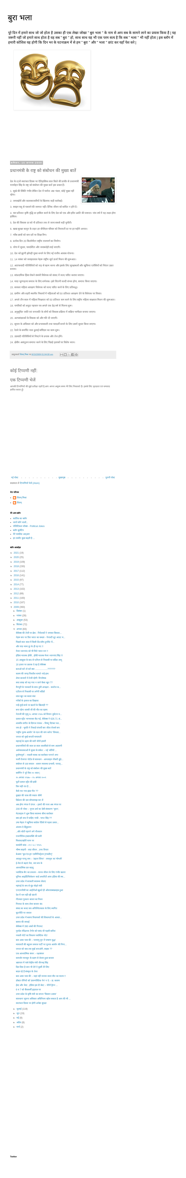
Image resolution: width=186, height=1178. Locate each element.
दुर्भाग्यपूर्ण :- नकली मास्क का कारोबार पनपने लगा (37, 755)
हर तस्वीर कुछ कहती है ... (24, 538)
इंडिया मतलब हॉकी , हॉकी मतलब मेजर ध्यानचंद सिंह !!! (39, 655)
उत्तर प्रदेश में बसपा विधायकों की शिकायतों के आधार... (39, 917)
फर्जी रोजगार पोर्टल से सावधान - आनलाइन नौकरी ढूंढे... (39, 759)
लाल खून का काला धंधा (25, 696)
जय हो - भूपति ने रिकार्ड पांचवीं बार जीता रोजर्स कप (38, 727)
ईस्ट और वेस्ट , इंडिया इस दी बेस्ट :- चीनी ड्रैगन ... (37, 985)
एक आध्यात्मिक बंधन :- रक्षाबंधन (30, 953)
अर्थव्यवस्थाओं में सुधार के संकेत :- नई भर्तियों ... (36, 750)
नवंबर (19, 615)
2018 (17, 566)
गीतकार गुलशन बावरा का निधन (29, 899)
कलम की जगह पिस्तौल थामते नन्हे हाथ (32, 673)
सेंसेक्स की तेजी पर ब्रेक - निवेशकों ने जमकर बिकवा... (39, 633)
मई (18, 1017)
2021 (17, 552)
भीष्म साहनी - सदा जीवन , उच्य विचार (32, 849)
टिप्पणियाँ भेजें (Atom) (30, 483)
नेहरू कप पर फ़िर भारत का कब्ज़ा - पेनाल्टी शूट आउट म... (40, 637)
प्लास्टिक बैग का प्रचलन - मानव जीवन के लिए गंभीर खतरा (40, 872)
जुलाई (19, 1009)
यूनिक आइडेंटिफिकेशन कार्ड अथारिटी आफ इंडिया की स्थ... (40, 876)
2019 (17, 562)
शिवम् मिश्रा (22, 497)
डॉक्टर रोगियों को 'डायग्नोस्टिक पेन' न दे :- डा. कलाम (38, 980)
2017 (17, 571)
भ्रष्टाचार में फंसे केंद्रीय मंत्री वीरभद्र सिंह (32, 962)
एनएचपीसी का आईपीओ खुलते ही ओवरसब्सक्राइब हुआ (39, 890)
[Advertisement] (63, 1063)
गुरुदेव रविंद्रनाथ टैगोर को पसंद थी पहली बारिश (35, 931)
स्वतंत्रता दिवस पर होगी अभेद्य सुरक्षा (31, 1003)
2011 (17, 598)
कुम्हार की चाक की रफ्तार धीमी (29, 795)
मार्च (18, 1027)
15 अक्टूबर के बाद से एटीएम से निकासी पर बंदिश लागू (39, 660)
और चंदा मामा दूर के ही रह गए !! (29, 646)
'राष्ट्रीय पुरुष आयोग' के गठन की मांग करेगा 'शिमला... (38, 732)
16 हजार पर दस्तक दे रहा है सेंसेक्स (31, 664)
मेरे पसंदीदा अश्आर (21, 534)
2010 (17, 602)
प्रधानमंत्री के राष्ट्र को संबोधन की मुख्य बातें (33, 768)
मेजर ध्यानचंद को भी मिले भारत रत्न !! (32, 651)
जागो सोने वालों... (20, 522)
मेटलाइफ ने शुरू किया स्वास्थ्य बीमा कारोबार (34, 813)
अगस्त (19, 629)
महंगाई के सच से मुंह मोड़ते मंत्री (29, 885)
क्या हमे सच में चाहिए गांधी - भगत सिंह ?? (34, 818)
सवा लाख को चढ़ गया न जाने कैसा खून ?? (34, 682)
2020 (17, 557)
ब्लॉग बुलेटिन (18, 530)
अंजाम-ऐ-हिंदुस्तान (23, 827)
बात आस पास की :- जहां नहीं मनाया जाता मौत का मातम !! (41, 976)
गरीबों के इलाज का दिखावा (27, 700)
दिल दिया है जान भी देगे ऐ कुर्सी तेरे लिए (32, 967)
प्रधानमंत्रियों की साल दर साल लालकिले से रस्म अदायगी (39, 745)
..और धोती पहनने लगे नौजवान (29, 831)
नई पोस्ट (14, 477)
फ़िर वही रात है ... (23, 786)
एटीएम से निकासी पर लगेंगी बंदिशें (30, 691)
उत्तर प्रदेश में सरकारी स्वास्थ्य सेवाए (31, 881)
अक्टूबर (19, 620)
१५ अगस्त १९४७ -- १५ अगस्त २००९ (31, 777)
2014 (17, 584)
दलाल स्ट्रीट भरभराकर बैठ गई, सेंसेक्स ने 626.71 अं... (39, 718)
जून (18, 1013)
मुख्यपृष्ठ (62, 477)
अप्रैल (19, 1022)
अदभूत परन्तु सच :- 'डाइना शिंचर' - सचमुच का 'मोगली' (39, 858)
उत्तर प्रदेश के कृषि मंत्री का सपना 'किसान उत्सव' (36, 994)
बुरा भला (20, 17)
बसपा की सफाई (22, 922)
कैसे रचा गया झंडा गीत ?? (27, 791)
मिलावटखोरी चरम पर (25, 840)
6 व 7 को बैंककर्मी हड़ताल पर (28, 989)
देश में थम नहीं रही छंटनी (26, 894)
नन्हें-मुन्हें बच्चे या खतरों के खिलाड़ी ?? (32, 705)
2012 (17, 593)
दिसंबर (19, 611)
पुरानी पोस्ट (110, 477)
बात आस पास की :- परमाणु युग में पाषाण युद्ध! (36, 940)
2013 (17, 589)
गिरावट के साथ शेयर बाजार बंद (29, 904)
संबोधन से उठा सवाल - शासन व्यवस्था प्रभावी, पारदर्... (39, 763)
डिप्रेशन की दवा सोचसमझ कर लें (29, 800)
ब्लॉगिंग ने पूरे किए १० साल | (28, 773)
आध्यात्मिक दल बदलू (25, 867)
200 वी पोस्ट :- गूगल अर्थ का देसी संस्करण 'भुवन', (37, 809)
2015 (17, 579)
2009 (17, 607)
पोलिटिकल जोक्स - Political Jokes (29, 526)
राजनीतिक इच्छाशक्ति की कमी (29, 836)
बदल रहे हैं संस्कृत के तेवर (27, 971)
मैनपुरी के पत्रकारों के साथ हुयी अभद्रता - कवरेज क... (38, 687)
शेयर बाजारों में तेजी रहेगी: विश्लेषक (31, 678)
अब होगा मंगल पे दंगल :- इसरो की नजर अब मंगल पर (38, 804)
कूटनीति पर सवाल (23, 912)
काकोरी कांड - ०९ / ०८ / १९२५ (28, 845)
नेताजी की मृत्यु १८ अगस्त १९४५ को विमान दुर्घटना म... (39, 714)
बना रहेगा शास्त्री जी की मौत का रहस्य (31, 709)
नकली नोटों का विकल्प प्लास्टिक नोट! (31, 935)
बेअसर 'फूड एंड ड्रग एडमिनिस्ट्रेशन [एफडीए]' (34, 854)
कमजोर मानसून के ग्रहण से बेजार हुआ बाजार (35, 958)
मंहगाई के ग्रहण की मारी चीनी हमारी (31, 741)
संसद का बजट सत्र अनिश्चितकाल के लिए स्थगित (36, 908)
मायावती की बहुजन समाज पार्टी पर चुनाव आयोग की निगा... (41, 944)
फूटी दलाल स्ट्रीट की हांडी (26, 782)
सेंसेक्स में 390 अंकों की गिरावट (29, 926)
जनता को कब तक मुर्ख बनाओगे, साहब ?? (34, 949)
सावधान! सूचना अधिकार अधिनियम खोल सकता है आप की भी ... (43, 998)
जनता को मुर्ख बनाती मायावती (28, 736)
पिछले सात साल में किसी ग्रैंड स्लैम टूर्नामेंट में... (35, 642)
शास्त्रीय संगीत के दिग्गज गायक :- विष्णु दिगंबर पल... (38, 723)
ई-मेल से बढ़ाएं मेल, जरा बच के (29, 863)
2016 (17, 575)
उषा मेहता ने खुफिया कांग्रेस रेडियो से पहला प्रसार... (37, 822)
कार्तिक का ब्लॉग (20, 518)
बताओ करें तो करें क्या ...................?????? (35, 669)
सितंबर (19, 624)
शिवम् (19, 502)
